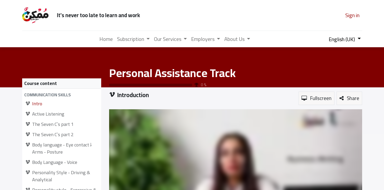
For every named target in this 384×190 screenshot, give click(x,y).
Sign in (352, 15)
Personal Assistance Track (172, 72)
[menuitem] (106, 39)
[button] (61, 95)
